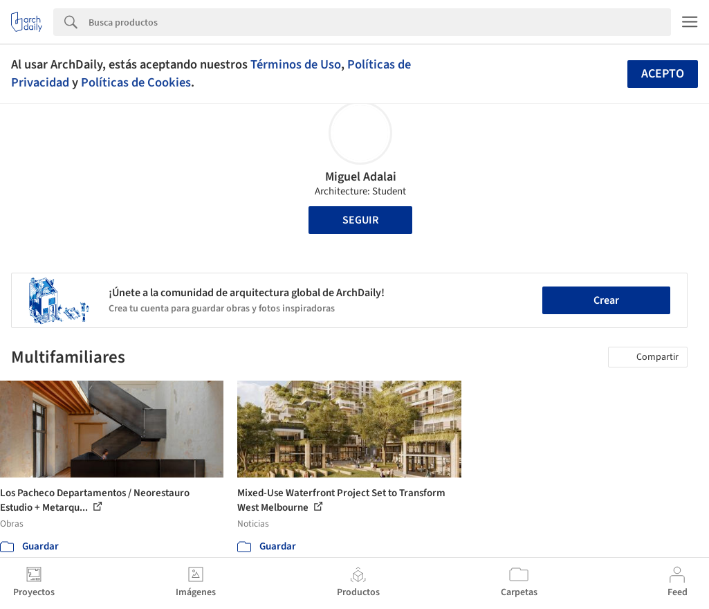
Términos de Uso (295, 64)
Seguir (360, 220)
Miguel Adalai (360, 176)
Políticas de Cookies (136, 82)
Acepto (662, 73)
